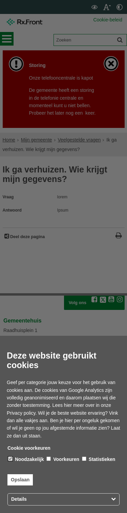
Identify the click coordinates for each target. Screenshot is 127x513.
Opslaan (20, 479)
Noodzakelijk (26, 459)
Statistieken (98, 459)
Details (19, 499)
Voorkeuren (62, 459)
